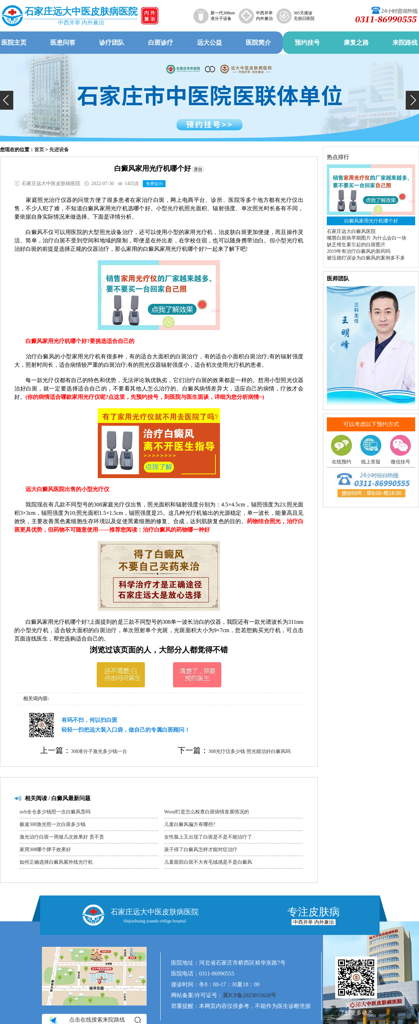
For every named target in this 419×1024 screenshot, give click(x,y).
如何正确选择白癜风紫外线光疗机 (56, 862)
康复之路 (356, 42)
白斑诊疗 (160, 42)
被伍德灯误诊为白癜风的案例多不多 (366, 258)
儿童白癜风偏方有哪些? (189, 824)
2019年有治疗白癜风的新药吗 (358, 251)
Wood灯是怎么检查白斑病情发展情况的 (206, 811)
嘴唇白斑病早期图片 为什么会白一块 (366, 238)
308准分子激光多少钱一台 (99, 751)
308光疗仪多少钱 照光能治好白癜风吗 (249, 751)
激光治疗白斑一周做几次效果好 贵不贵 (62, 837)
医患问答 (62, 42)
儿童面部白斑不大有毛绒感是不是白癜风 (208, 862)
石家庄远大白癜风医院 (351, 231)
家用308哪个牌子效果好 (45, 849)
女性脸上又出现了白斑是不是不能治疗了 (208, 837)
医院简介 (258, 42)
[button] (6, 100)
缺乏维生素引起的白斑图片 (356, 244)
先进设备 (59, 149)
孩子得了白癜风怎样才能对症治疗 (200, 849)
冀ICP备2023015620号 (249, 995)
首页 (39, 149)
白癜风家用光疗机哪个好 (371, 221)
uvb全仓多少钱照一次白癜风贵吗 (55, 811)
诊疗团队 (111, 42)
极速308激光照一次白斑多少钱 (53, 824)
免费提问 (154, 183)
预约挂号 (307, 42)
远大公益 (209, 42)
